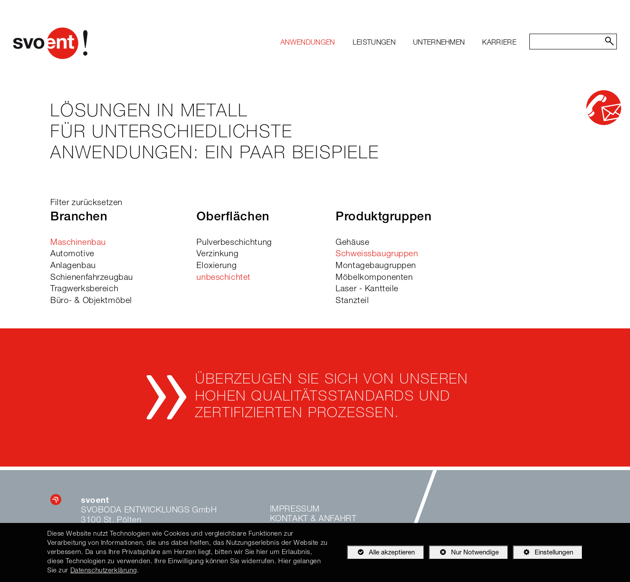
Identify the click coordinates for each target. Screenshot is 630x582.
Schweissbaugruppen (377, 254)
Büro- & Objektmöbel (91, 301)
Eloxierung (216, 266)
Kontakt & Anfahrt (313, 519)
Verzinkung (217, 254)
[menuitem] (308, 43)
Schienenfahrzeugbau (91, 278)
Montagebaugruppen (376, 266)
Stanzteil (352, 301)
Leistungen (374, 43)
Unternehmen (439, 43)
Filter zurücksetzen (86, 203)
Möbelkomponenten (374, 278)
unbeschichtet (223, 278)
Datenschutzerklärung (103, 571)
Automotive (72, 254)
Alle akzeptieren (381, 552)
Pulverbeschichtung (234, 243)
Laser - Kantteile (367, 289)
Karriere (499, 43)
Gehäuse (352, 243)
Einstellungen (543, 554)
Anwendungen (307, 43)
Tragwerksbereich (84, 289)
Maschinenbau (78, 243)
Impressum (295, 509)
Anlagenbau (73, 266)
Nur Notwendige (463, 554)
